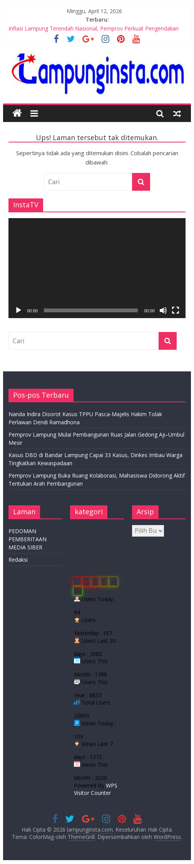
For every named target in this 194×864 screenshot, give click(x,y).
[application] (97, 268)
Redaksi (18, 559)
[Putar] (18, 310)
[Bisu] (163, 310)
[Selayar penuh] (175, 310)
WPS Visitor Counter (95, 789)
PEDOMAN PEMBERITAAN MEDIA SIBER (27, 539)
